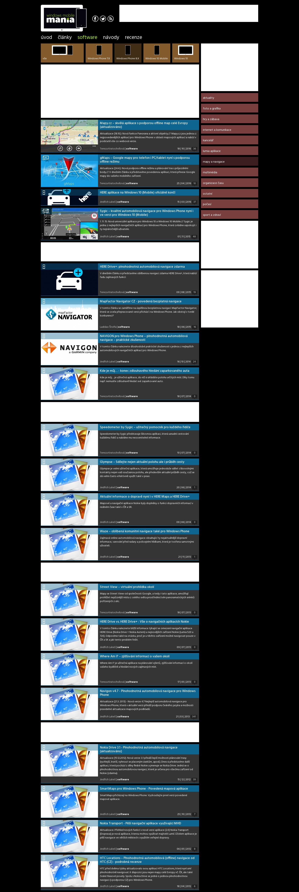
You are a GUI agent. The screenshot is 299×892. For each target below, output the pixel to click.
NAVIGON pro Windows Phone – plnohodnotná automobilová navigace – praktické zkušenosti (144, 338)
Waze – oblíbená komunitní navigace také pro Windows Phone (144, 531)
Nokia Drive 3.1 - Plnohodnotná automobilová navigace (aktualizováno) (139, 749)
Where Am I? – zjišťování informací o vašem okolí (135, 656)
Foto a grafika (212, 108)
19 (194, 292)
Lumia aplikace (212, 151)
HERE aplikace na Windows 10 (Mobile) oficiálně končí (137, 192)
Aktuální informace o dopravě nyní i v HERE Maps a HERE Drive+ (145, 496)
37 (194, 202)
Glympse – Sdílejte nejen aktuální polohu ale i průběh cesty (142, 462)
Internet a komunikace (217, 130)
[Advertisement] (213, 10)
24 (194, 362)
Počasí (207, 204)
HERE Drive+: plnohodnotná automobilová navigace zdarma (142, 266)
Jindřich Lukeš (108, 202)
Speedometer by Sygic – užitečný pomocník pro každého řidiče (145, 427)
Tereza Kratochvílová (112, 149)
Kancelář (208, 140)
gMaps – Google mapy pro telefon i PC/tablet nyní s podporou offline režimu (145, 159)
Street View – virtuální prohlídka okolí (127, 587)
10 (194, 183)
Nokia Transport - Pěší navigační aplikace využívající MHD (140, 823)
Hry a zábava (211, 119)
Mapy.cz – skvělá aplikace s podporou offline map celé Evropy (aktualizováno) (144, 125)
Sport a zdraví (212, 215)
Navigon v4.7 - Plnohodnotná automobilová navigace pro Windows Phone (147, 693)
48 (194, 237)
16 (195, 327)
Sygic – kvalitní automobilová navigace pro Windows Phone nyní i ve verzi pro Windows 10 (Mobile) (146, 213)
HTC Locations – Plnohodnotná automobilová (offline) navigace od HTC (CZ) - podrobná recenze (147, 860)
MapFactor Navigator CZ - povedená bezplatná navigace (141, 301)
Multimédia (210, 172)
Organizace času (213, 183)
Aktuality (208, 98)
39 (194, 780)
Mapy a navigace (214, 161)
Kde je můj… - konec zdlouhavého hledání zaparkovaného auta (144, 370)
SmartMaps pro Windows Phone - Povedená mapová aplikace (144, 788)
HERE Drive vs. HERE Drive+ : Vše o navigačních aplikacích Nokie (144, 621)
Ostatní (207, 193)
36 (194, 149)
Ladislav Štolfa (108, 327)
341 (194, 717)
